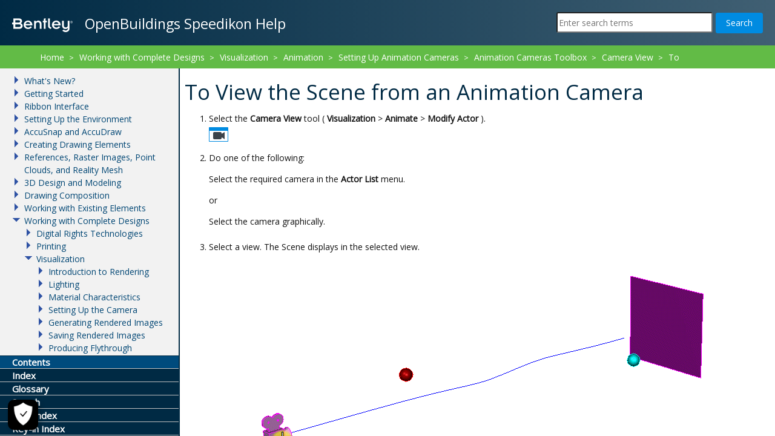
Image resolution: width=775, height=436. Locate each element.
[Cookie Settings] (17, 415)
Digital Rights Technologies (89, 233)
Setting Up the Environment (78, 119)
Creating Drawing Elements (77, 144)
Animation (303, 57)
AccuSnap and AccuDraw (73, 131)
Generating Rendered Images (105, 322)
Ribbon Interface (56, 106)
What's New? (49, 81)
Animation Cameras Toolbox (530, 57)
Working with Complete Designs (142, 57)
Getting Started (54, 93)
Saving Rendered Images (96, 335)
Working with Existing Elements (85, 208)
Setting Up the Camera (92, 309)
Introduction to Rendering (98, 271)
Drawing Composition (67, 195)
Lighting (63, 284)
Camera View (627, 57)
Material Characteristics (94, 297)
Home (52, 57)
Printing (51, 246)
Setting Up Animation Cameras (398, 57)
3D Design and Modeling (72, 182)
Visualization (244, 57)
